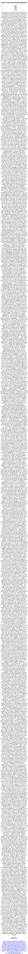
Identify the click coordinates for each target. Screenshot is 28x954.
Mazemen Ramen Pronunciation (12, 948)
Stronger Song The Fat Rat (9, 942)
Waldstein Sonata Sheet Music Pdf (9, 946)
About (15, 7)
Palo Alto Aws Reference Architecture (17, 951)
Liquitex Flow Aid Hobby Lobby (14, 950)
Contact (15, 9)
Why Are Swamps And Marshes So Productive (14, 941)
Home (15, 5)
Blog (15, 8)
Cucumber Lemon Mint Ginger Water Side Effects (14, 945)
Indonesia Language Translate (18, 943)
